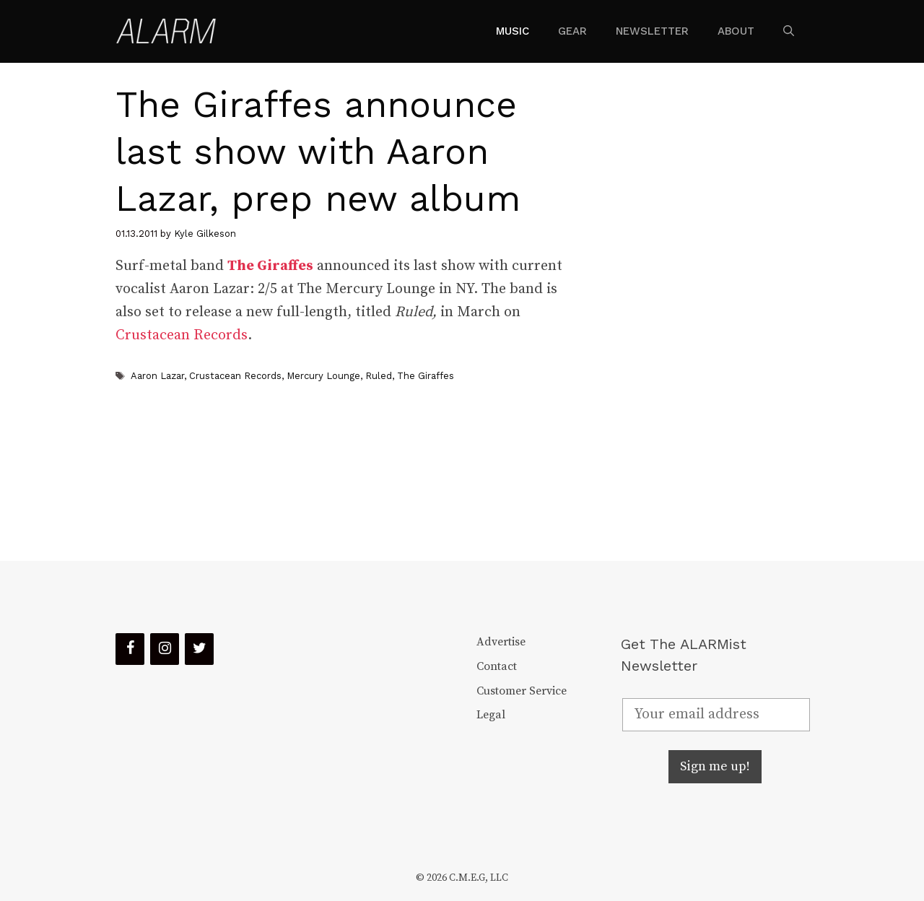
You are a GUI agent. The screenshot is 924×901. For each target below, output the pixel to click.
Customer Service (521, 691)
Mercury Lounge (323, 375)
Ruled (378, 375)
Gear (572, 31)
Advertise (501, 642)
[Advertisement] (704, 311)
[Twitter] (199, 649)
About (736, 31)
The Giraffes (425, 375)
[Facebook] (130, 649)
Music (512, 31)
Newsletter (652, 31)
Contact (496, 666)
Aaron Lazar (157, 375)
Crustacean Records (182, 335)
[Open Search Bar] (788, 31)
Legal (490, 715)
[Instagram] (164, 649)
